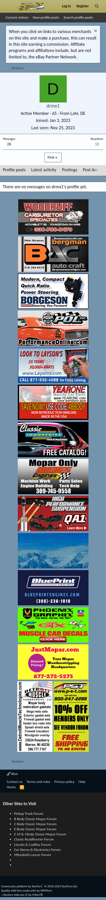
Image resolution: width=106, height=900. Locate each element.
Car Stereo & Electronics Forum (37, 850)
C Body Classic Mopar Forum (35, 824)
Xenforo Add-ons (23, 895)
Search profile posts (78, 17)
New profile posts (46, 17)
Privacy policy (64, 781)
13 (97, 144)
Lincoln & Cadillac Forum (32, 844)
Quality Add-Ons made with (19, 890)
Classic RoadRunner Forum (34, 839)
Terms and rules (38, 781)
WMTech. (46, 890)
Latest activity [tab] (43, 169)
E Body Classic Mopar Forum (35, 829)
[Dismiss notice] (94, 31)
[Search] (97, 6)
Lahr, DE (77, 113)
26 (9, 144)
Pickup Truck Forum (28, 813)
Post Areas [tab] (92, 169)
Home (11, 787)
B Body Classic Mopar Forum (35, 819)
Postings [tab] (69, 169)
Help (82, 781)
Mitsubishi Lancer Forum (32, 855)
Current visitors (17, 17)
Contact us (15, 781)
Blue (12, 774)
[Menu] (9, 6)
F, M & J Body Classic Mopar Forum (40, 834)
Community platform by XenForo (39, 886)
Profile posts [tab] (14, 169)
